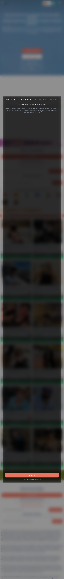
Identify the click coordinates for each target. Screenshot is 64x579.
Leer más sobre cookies (32, 479)
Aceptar (32, 475)
